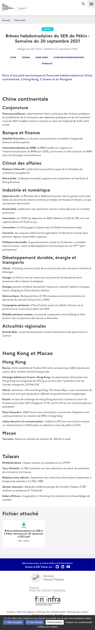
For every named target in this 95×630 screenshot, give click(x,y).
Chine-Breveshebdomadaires (68, 57)
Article (48, 29)
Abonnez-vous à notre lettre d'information (47, 563)
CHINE (13, 57)
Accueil (6, 20)
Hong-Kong (41, 57)
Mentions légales (26, 611)
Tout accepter (13, 622)
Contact (11, 611)
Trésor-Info (19, 20)
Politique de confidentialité (51, 611)
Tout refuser (35, 622)
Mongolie (47, 63)
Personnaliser (54, 622)
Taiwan (26, 57)
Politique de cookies (77, 611)
